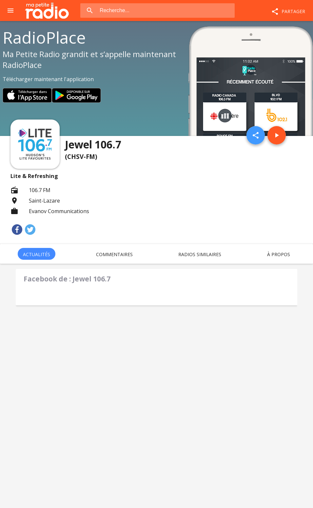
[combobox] (166, 10)
